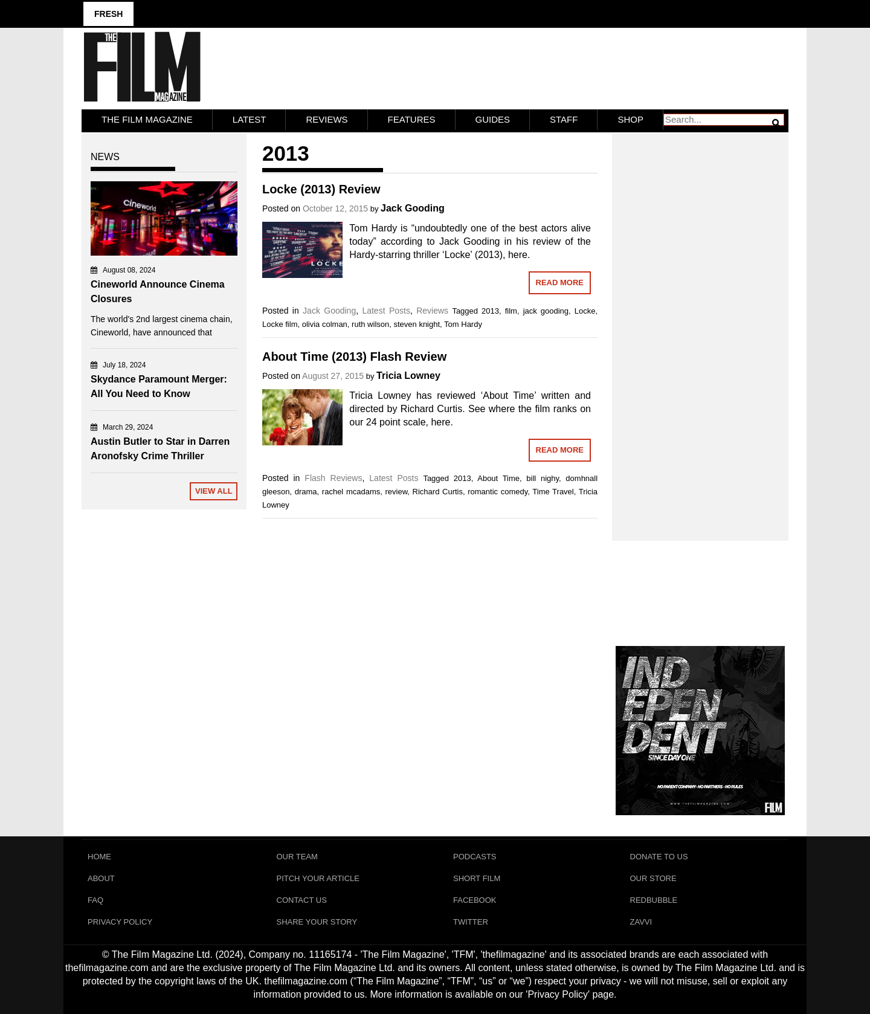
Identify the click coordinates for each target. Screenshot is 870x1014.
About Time (498, 478)
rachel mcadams (351, 491)
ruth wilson (370, 324)
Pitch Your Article (318, 878)
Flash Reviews (333, 478)
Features (412, 119)
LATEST (249, 119)
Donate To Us (659, 856)
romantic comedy (497, 491)
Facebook (475, 900)
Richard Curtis (438, 491)
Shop (630, 119)
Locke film (280, 324)
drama (306, 491)
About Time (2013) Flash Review (354, 356)
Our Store (653, 878)
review (396, 491)
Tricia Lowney (408, 375)
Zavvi (641, 921)
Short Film (476, 878)
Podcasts (475, 856)
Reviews (326, 119)
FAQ (95, 900)
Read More (560, 282)
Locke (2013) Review (321, 189)
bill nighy (542, 478)
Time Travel (552, 491)
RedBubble (654, 900)
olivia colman (324, 324)
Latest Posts (386, 310)
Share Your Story (317, 921)
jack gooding (546, 310)
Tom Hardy (463, 324)
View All (214, 491)
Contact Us (302, 900)
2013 (490, 310)
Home (99, 856)
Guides (493, 119)
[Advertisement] (700, 324)
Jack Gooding (413, 208)
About (101, 878)
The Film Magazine (147, 119)
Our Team (297, 856)
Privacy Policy (120, 921)
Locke (585, 310)
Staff (564, 119)
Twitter (470, 921)
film (511, 310)
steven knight (416, 324)
